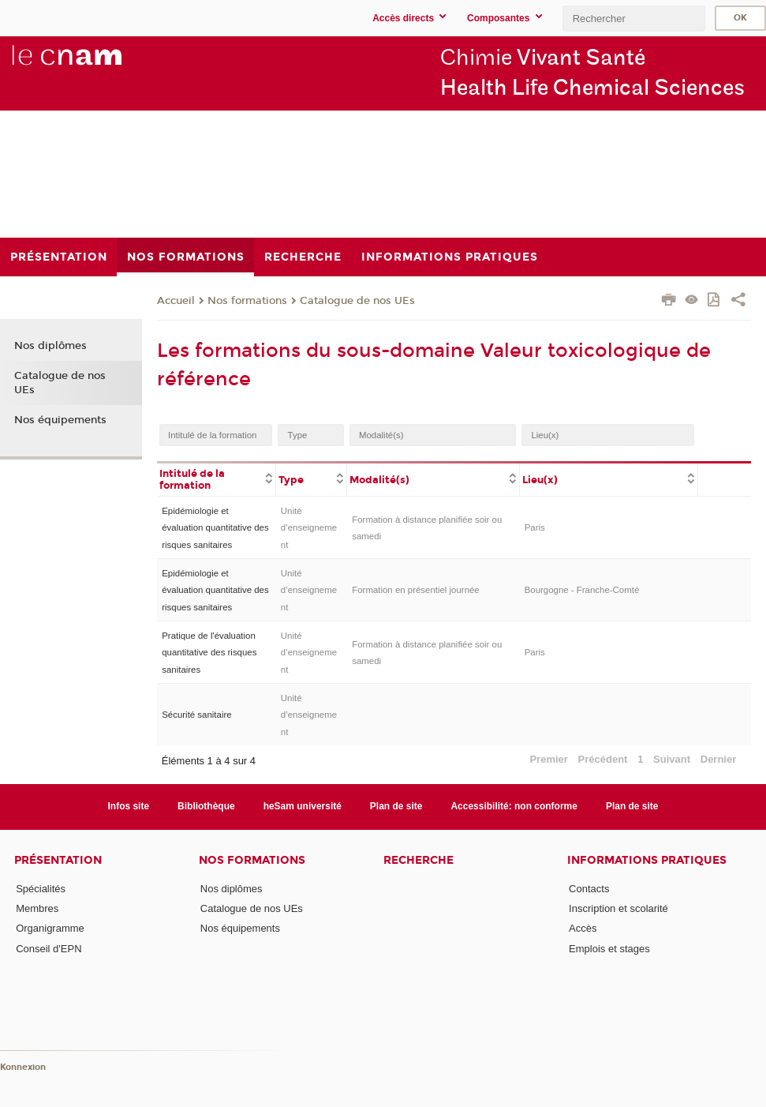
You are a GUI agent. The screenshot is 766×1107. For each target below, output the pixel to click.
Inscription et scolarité (618, 908)
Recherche (418, 860)
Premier (548, 759)
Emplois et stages (609, 949)
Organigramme (50, 928)
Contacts (589, 889)
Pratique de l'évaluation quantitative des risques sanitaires (209, 652)
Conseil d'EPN (48, 949)
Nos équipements (60, 420)
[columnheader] (216, 478)
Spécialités (40, 889)
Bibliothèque (206, 806)
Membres (37, 908)
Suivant (671, 759)
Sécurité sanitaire (196, 714)
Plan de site (396, 806)
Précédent (603, 759)
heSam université (302, 806)
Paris (535, 527)
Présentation (58, 860)
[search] (633, 19)
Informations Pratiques (647, 860)
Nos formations (247, 301)
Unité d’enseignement (309, 528)
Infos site (129, 806)
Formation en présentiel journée (416, 590)
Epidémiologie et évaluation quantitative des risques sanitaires (215, 528)
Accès (582, 928)
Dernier (719, 759)
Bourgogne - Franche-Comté (582, 590)
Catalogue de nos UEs (357, 301)
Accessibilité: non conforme (513, 806)
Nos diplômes (50, 346)
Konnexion (23, 1067)
